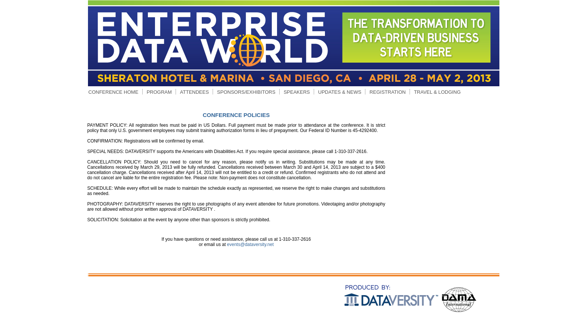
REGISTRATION (387, 92)
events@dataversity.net (250, 244)
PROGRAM (159, 92)
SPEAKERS (297, 92)
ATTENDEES (194, 92)
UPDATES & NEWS (339, 92)
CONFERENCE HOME (113, 92)
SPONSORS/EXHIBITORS (246, 92)
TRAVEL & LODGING (437, 92)
